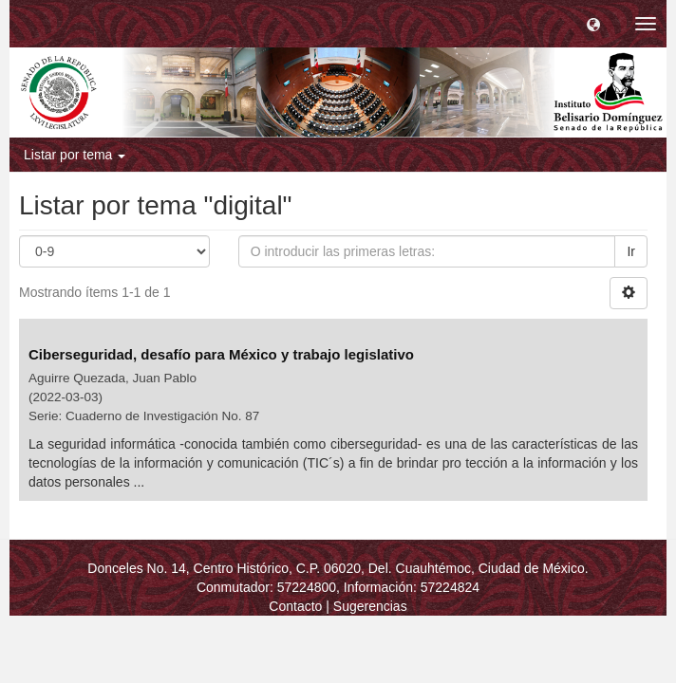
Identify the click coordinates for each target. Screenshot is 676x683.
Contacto (295, 606)
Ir (631, 251)
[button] (593, 24)
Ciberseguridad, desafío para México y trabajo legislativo (221, 354)
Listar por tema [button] (74, 154)
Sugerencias (370, 606)
